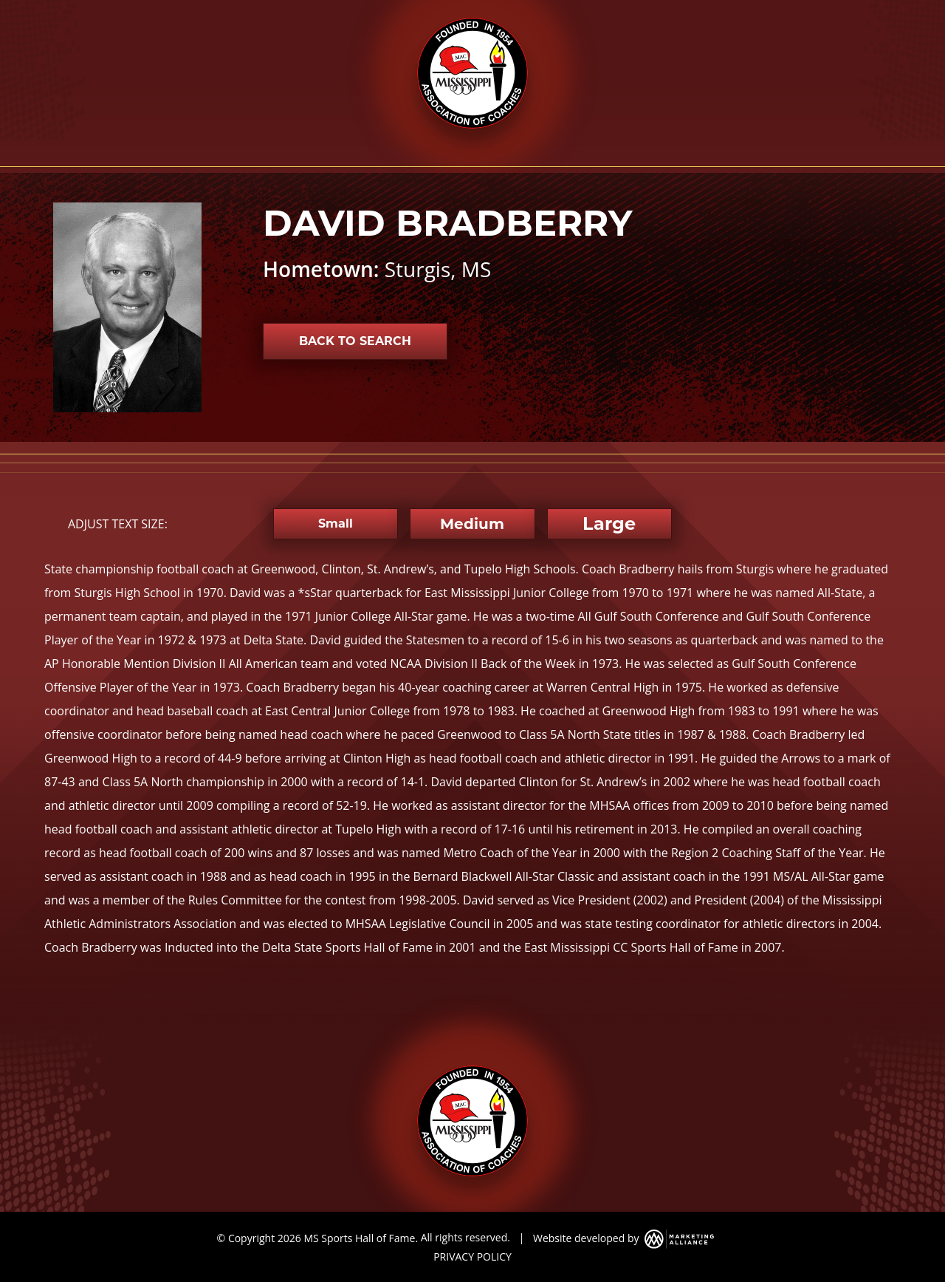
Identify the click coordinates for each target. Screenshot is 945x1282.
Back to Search (355, 341)
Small (335, 523)
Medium (472, 524)
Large (609, 523)
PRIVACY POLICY (472, 1256)
